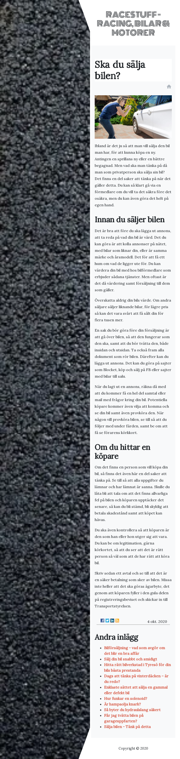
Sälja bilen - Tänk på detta (127, 726)
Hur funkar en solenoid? (125, 698)
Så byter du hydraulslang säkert (132, 709)
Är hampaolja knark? (122, 704)
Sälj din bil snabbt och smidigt (130, 659)
